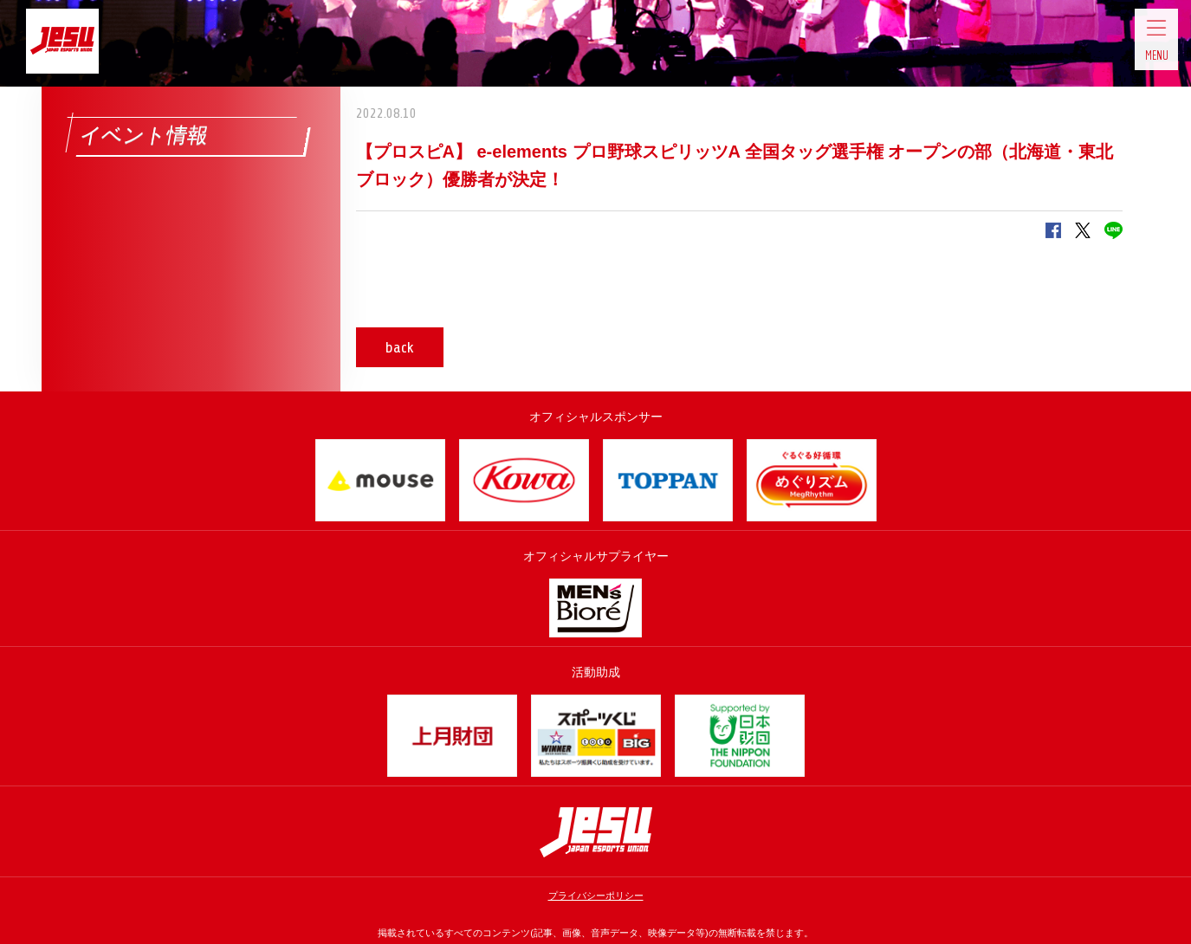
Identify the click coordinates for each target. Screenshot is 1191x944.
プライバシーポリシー (596, 895)
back (407, 347)
